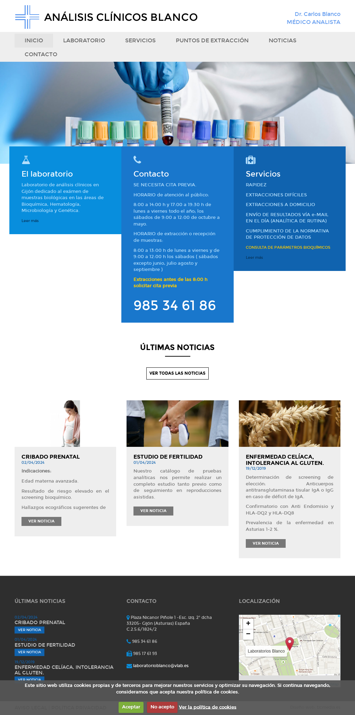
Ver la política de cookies (207, 707)
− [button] (248, 634)
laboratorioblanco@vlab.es (161, 665)
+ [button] (248, 624)
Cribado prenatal (50, 456)
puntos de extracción (212, 40)
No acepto (162, 707)
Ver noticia (41, 521)
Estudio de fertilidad (167, 456)
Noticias (282, 40)
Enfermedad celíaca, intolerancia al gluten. (285, 459)
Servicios (140, 40)
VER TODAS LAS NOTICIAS (177, 373)
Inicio (34, 40)
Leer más (30, 221)
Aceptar (131, 707)
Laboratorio (84, 40)
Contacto (41, 54)
